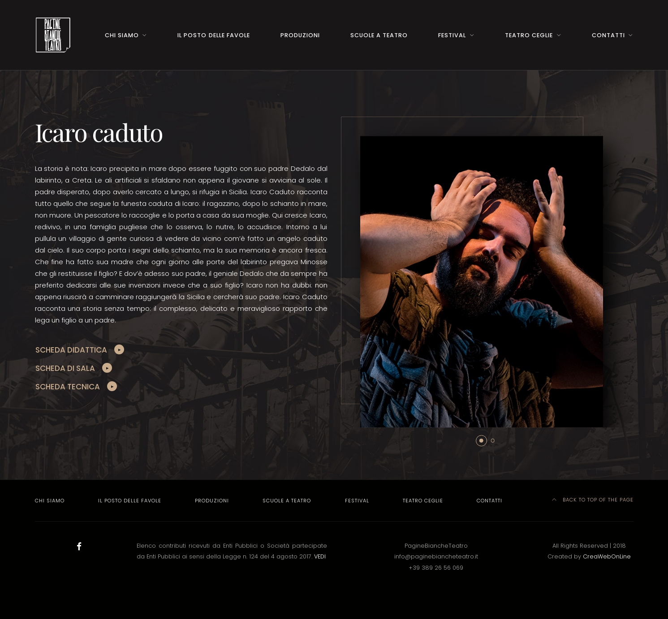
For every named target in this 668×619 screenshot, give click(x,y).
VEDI (320, 556)
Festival (452, 35)
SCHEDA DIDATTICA (71, 349)
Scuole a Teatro (379, 35)
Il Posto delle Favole (213, 35)
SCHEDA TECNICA (67, 386)
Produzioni (300, 35)
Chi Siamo (122, 35)
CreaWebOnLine (607, 556)
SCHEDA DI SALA (65, 368)
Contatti (608, 35)
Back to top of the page (593, 499)
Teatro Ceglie (529, 35)
